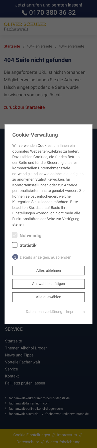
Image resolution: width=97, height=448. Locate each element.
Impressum (75, 311)
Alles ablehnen (48, 270)
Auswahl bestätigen (48, 283)
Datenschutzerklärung (44, 311)
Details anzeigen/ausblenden (45, 257)
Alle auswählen (48, 297)
